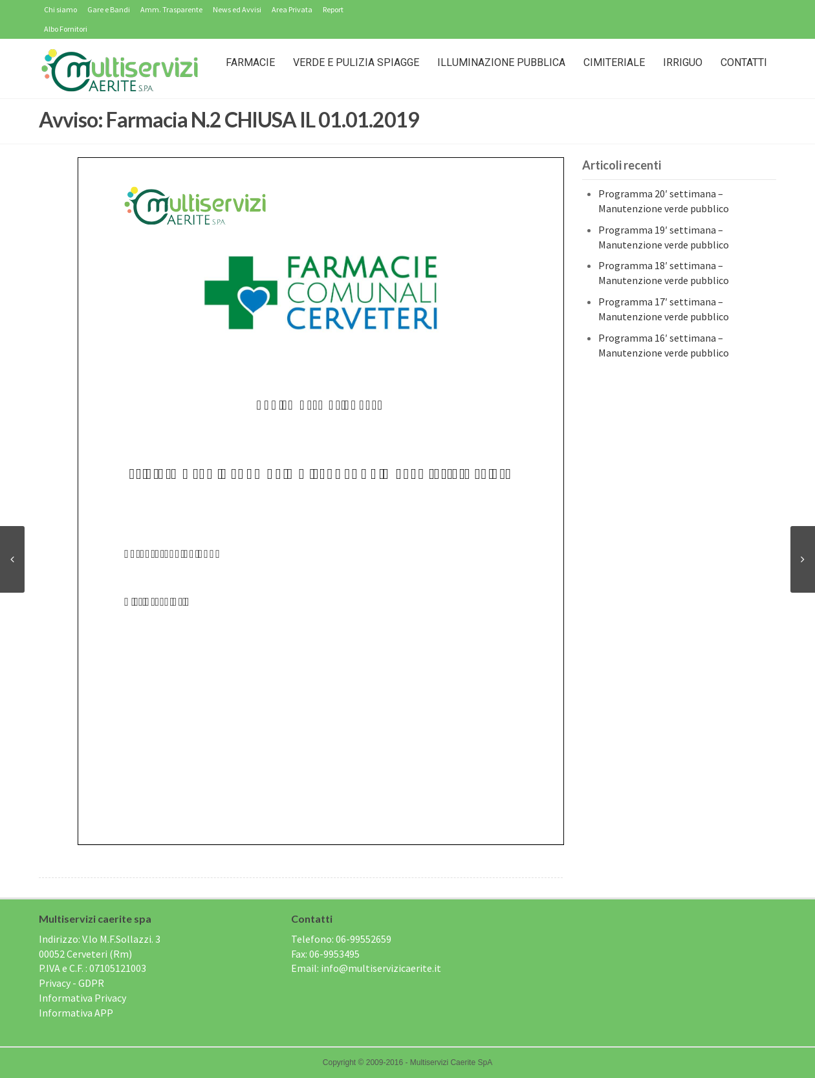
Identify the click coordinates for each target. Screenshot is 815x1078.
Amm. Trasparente (171, 9)
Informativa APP (76, 1012)
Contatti (744, 62)
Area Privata (292, 9)
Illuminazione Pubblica (501, 62)
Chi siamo (60, 9)
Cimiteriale (614, 62)
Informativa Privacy (82, 997)
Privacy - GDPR (71, 982)
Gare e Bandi (108, 9)
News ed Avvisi (237, 9)
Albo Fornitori (65, 29)
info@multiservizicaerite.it (381, 968)
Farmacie (250, 62)
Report (333, 9)
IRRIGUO (682, 62)
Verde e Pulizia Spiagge (356, 62)
